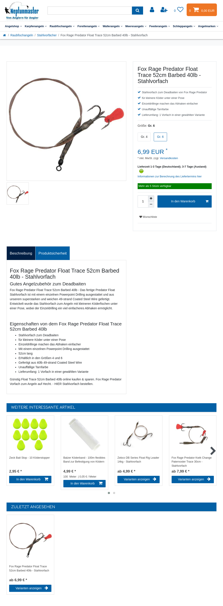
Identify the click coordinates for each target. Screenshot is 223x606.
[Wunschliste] (179, 9)
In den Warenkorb (189, 201)
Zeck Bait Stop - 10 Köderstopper (29, 457)
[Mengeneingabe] (143, 201)
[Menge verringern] (151, 204)
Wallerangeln (112, 26)
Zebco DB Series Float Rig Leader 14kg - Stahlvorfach (138, 459)
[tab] (21, 253)
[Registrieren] (164, 9)
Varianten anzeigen (140, 479)
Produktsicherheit (53, 253)
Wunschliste (148, 216)
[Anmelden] (152, 9)
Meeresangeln (135, 26)
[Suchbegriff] (89, 11)
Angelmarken (208, 26)
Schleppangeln (184, 26)
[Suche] (137, 11)
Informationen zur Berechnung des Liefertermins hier (170, 176)
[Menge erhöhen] (151, 198)
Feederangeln (159, 26)
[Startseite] (5, 35)
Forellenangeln (89, 26)
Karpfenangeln (36, 26)
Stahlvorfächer (47, 35)
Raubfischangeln (62, 26)
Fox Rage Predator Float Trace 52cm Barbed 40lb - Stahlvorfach (29, 568)
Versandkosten (168, 158)
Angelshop (13, 26)
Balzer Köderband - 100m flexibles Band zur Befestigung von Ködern (84, 459)
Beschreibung (21, 253)
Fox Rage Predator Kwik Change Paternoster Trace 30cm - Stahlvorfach (192, 461)
